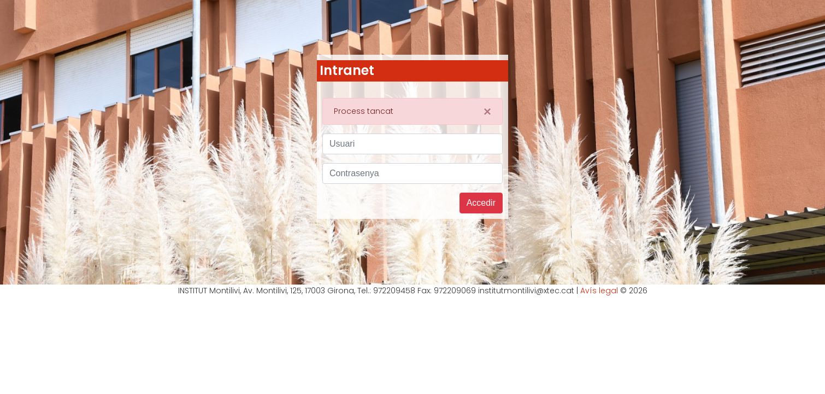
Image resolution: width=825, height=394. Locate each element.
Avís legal (599, 290)
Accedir (481, 202)
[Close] (487, 112)
